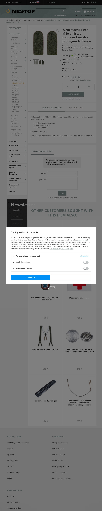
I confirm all (71, 277)
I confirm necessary (30, 277)
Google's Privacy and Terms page (61, 249)
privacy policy (82, 240)
